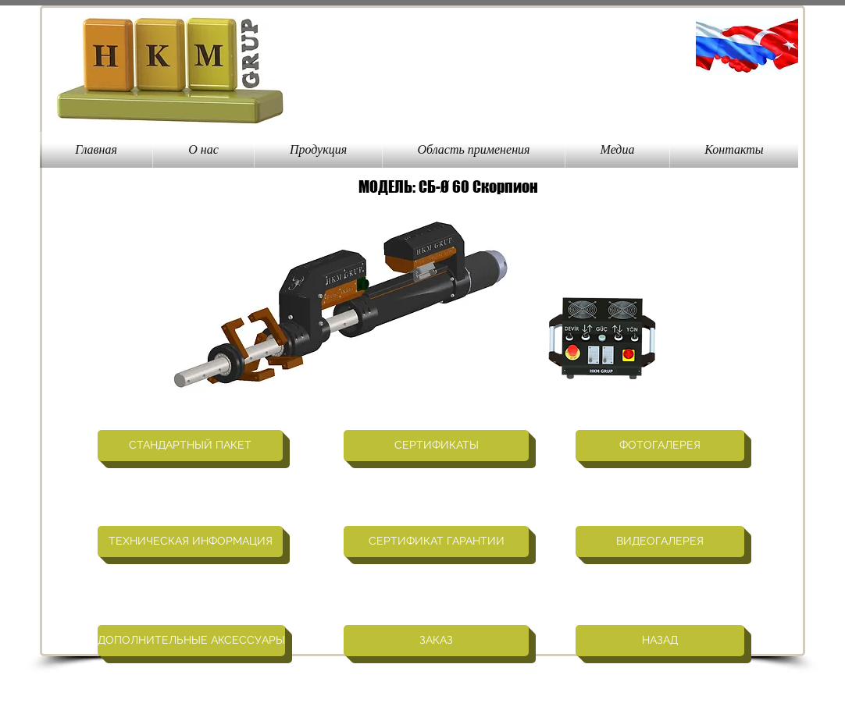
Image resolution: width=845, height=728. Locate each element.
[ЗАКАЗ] (436, 640)
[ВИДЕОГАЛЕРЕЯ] (660, 541)
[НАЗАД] (660, 640)
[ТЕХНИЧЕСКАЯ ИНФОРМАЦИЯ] (190, 541)
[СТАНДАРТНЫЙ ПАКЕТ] (190, 445)
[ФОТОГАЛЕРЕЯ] (660, 445)
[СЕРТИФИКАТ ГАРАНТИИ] (436, 541)
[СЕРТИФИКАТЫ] (436, 445)
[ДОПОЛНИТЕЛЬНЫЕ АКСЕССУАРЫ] (191, 640)
